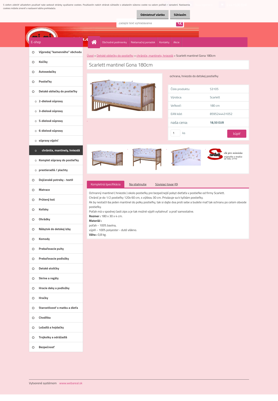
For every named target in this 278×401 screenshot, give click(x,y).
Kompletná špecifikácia (105, 184)
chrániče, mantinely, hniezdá (154, 55)
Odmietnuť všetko (149, 14)
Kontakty (164, 42)
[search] (179, 23)
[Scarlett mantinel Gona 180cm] (108, 148)
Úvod (90, 55)
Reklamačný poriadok (143, 42)
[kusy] (175, 133)
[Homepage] (95, 42)
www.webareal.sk (70, 383)
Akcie (176, 42)
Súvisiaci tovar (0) (166, 184)
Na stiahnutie (138, 184)
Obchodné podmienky (114, 42)
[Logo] (55, 23)
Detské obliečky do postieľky (115, 55)
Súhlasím (179, 14)
